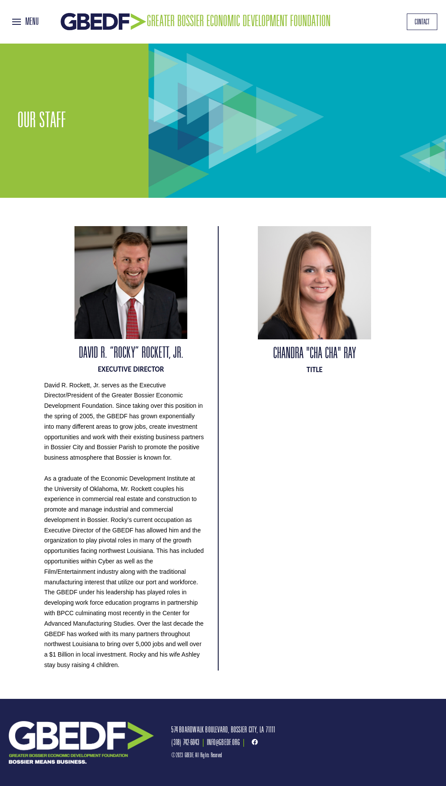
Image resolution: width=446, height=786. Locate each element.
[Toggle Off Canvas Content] (25, 22)
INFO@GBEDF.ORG (223, 742)
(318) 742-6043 (185, 742)
